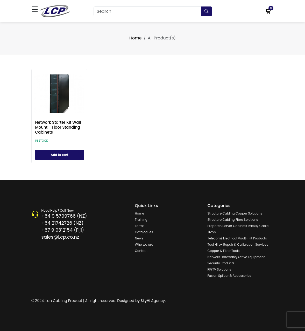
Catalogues (144, 232)
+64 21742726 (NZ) (62, 223)
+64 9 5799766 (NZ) (64, 216)
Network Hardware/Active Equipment (236, 257)
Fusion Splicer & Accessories (229, 275)
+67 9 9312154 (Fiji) (62, 230)
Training (141, 219)
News (139, 238)
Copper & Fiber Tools (224, 251)
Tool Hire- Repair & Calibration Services (238, 244)
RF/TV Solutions (219, 269)
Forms (140, 226)
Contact (141, 251)
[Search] (153, 11)
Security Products (221, 263)
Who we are (144, 244)
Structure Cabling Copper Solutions (235, 213)
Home (135, 38)
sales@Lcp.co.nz (60, 237)
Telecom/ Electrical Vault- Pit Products (237, 238)
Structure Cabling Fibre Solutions (233, 219)
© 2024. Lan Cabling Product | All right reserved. (73, 300)
